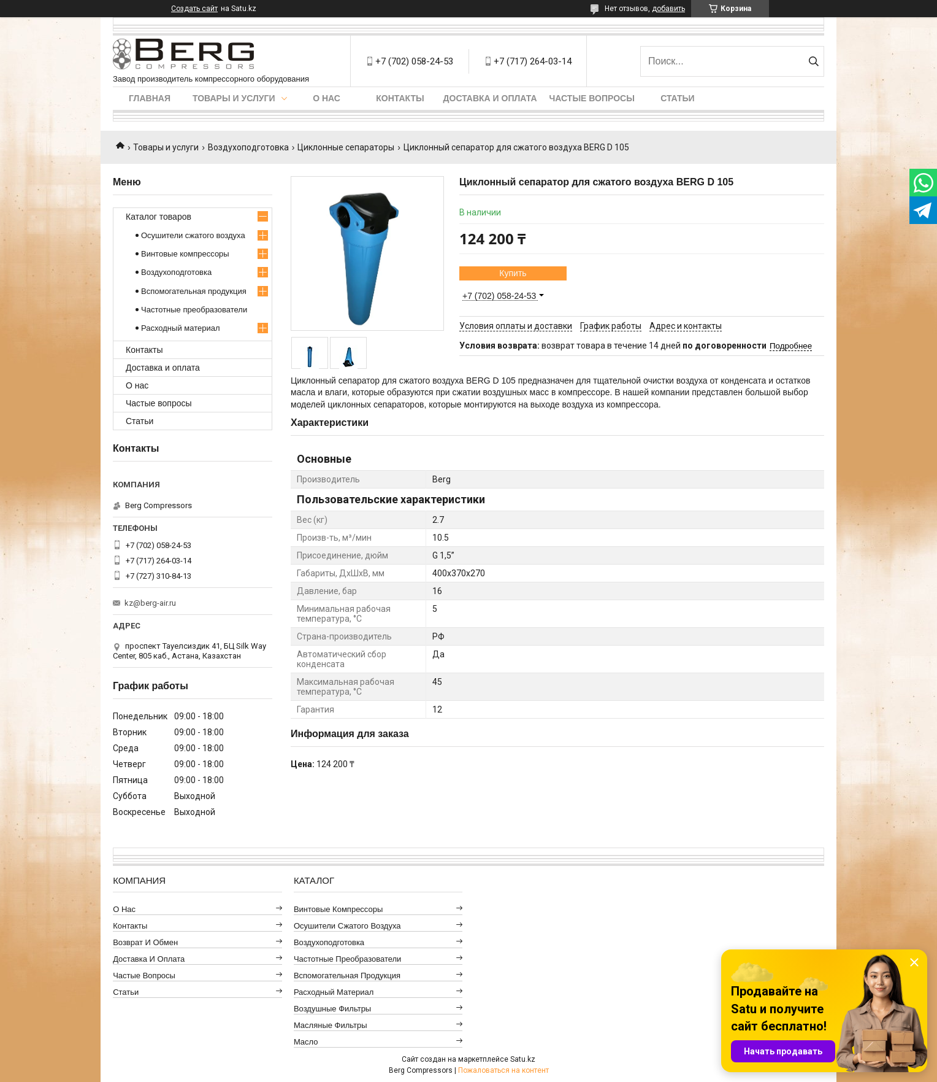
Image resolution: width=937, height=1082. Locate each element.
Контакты (400, 98)
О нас (326, 98)
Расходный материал (180, 328)
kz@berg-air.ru (150, 603)
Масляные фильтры (330, 1025)
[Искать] (813, 61)
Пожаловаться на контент (503, 1070)
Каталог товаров (158, 217)
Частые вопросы (592, 98)
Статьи (677, 98)
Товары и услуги (234, 98)
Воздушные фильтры (332, 1008)
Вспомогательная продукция (194, 291)
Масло (306, 1041)
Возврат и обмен (145, 942)
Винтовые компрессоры (185, 253)
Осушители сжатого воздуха (193, 235)
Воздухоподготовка (248, 147)
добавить (668, 8)
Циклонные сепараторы (345, 147)
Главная (149, 98)
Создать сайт (194, 8)
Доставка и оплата (490, 98)
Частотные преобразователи (194, 309)
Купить (512, 273)
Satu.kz (522, 1059)
